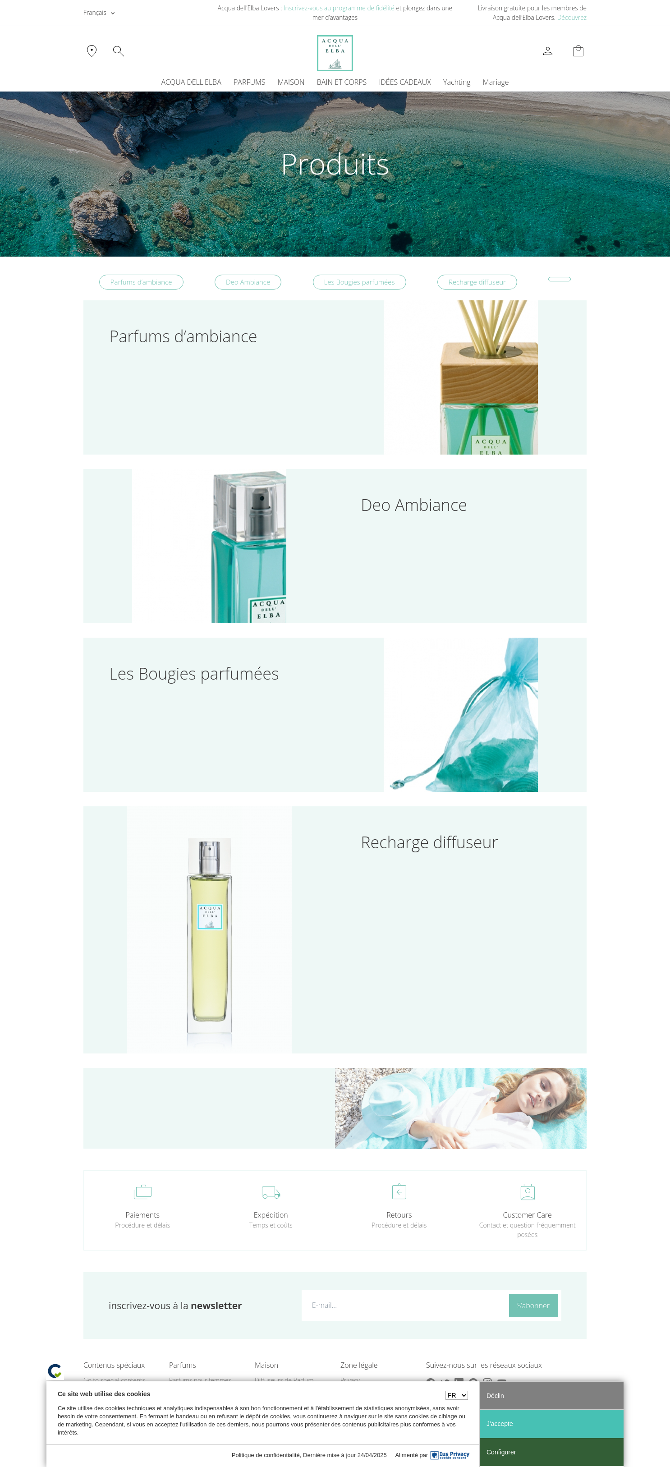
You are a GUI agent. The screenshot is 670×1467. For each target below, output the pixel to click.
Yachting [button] (457, 82)
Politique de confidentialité (266, 1455)
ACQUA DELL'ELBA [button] (191, 82)
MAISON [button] (291, 82)
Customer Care (527, 1215)
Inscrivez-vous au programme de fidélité (339, 8)
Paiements (143, 1215)
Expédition (271, 1215)
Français (94, 12)
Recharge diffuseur (477, 281)
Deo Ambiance (248, 281)
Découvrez (572, 17)
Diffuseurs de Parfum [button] (284, 1380)
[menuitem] (457, 82)
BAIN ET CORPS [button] (342, 82)
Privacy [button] (350, 1380)
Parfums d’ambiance (141, 281)
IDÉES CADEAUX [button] (405, 82)
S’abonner (533, 1306)
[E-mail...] (403, 1305)
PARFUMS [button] (250, 82)
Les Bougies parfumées (359, 281)
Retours (399, 1215)
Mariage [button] (496, 82)
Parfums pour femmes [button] (200, 1380)
